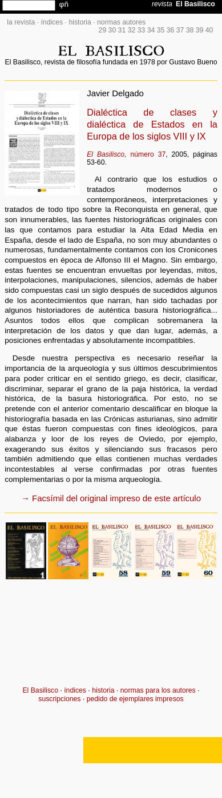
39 (200, 30)
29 (103, 30)
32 (132, 30)
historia (79, 22)
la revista (21, 22)
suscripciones (59, 699)
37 (180, 30)
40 (209, 30)
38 (190, 30)
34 (151, 30)
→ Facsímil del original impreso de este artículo (111, 498)
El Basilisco (40, 690)
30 (112, 30)
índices (52, 22)
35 (161, 30)
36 (171, 30)
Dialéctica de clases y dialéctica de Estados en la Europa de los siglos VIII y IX (152, 124)
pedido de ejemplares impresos (135, 699)
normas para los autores (158, 690)
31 (122, 30)
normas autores (121, 22)
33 (142, 30)
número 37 (126, 154)
